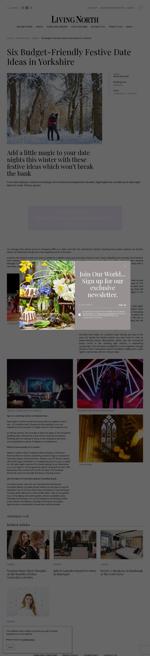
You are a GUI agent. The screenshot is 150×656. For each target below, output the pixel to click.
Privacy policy (88, 313)
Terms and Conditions (106, 313)
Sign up (122, 305)
